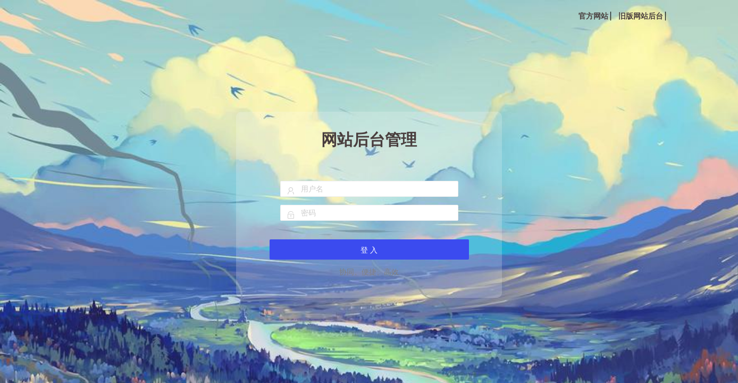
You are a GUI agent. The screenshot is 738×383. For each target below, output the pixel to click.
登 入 (369, 250)
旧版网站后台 (640, 16)
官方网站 (593, 16)
